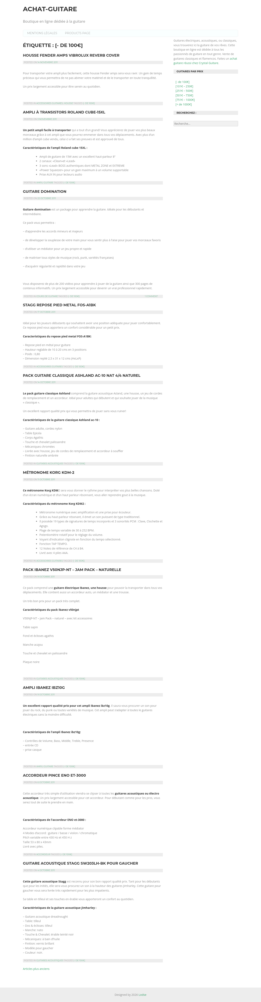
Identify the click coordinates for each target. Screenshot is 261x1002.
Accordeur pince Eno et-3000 (54, 775)
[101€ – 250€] (184, 86)
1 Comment (151, 296)
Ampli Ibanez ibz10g (44, 687)
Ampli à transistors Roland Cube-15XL (64, 112)
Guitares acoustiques (49, 463)
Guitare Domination (44, 191)
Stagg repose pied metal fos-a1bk (59, 305)
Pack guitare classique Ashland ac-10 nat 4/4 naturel (81, 375)
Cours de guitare (47, 296)
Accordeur (43, 854)
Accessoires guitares (49, 103)
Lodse (142, 995)
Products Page (77, 33)
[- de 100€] (89, 103)
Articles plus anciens (36, 969)
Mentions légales (42, 33)
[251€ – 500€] (184, 91)
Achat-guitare (50, 9)
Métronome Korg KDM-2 (48, 472)
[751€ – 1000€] (185, 100)
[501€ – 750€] (184, 95)
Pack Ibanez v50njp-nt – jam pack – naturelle (72, 570)
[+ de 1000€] (184, 104)
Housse (68, 103)
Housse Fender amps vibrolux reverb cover (71, 55)
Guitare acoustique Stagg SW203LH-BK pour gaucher (80, 863)
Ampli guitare (44, 182)
